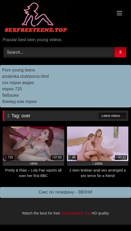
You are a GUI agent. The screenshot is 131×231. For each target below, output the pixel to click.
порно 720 (12, 89)
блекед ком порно (19, 101)
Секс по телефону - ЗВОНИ (65, 192)
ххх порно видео (18, 82)
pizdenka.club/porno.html (25, 76)
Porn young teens (18, 70)
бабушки (10, 95)
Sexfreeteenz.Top (76, 213)
